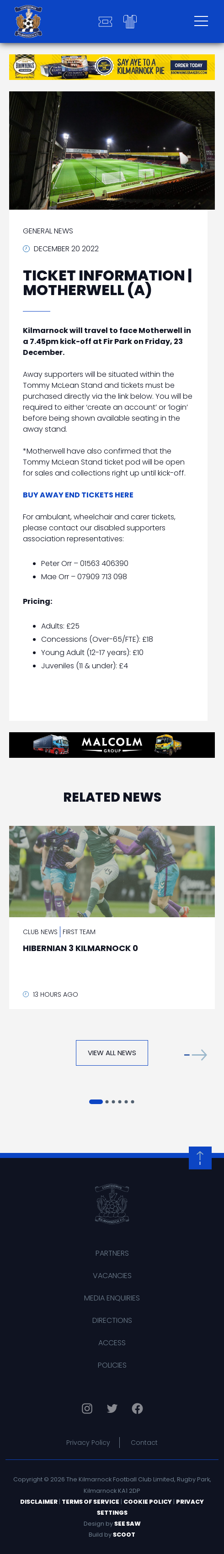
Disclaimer (39, 1502)
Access (112, 1342)
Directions (112, 1320)
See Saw (127, 1524)
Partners (112, 1253)
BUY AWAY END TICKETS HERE (78, 495)
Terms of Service (90, 1502)
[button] (196, 1055)
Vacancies (112, 1275)
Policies (112, 1365)
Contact (144, 1442)
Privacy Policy (88, 1442)
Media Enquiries (112, 1298)
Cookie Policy (147, 1502)
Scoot (124, 1534)
